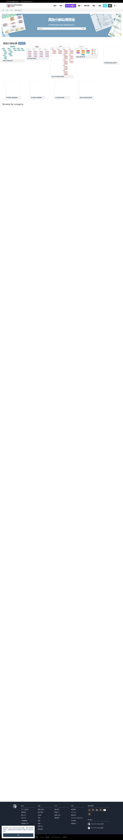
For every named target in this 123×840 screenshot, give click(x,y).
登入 (110, 5)
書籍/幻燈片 (41, 809)
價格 (100, 5)
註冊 (105, 5)
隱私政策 (73, 815)
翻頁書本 (23, 812)
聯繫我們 (56, 818)
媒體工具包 (57, 815)
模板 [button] (94, 5)
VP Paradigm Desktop (27, 1)
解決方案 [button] (87, 5)
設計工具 (23, 818)
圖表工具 (23, 815)
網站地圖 (40, 829)
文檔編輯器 (24, 820)
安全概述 (73, 820)
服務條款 (73, 809)
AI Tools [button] (70, 5)
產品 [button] (55, 5)
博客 (39, 820)
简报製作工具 (24, 823)
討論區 (39, 815)
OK (18, 835)
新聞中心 (56, 812)
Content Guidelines (77, 818)
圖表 (7, 10)
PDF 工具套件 (25, 809)
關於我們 (56, 809)
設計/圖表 (40, 812)
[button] (61, 5)
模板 (11, 10)
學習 (39, 818)
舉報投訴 (73, 823)
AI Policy (73, 812)
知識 (39, 823)
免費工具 (40, 826)
